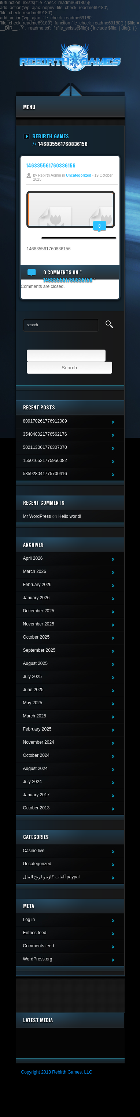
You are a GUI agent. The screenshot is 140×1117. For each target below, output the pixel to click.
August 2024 (35, 768)
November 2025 (38, 624)
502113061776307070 (45, 447)
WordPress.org (37, 959)
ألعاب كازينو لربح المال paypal (51, 876)
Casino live (34, 850)
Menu (29, 107)
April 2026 (33, 558)
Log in (29, 919)
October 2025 (36, 637)
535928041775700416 (45, 473)
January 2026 (36, 597)
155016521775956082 (45, 460)
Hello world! (69, 516)
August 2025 (35, 663)
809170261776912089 (45, 421)
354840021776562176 (45, 434)
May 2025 (33, 702)
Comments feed (38, 945)
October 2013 (36, 807)
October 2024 (36, 755)
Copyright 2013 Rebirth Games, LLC (56, 1072)
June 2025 (33, 689)
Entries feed (35, 932)
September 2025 (39, 650)
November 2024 (38, 742)
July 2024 (32, 781)
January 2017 (36, 794)
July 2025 (32, 676)
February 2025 (37, 729)
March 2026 (34, 571)
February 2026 (37, 584)
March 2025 (34, 716)
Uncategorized (78, 175)
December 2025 (38, 610)
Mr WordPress (37, 516)
